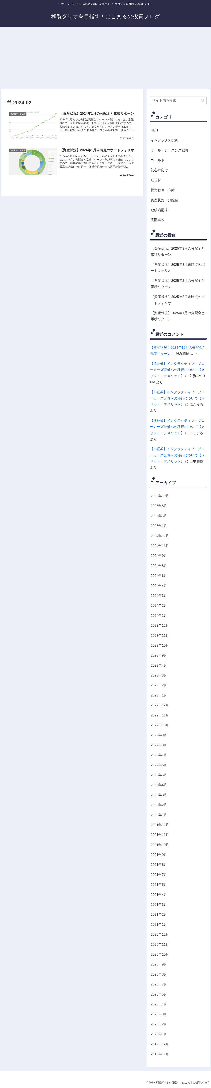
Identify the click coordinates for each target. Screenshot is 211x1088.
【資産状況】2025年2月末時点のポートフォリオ (178, 300)
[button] (202, 100)
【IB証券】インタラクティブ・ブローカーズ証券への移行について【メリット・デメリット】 (177, 370)
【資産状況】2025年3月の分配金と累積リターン (178, 251)
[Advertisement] (105, 58)
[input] (178, 100)
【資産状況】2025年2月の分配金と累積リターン (178, 284)
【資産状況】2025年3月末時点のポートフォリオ (178, 268)
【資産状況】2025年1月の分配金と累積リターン (178, 316)
